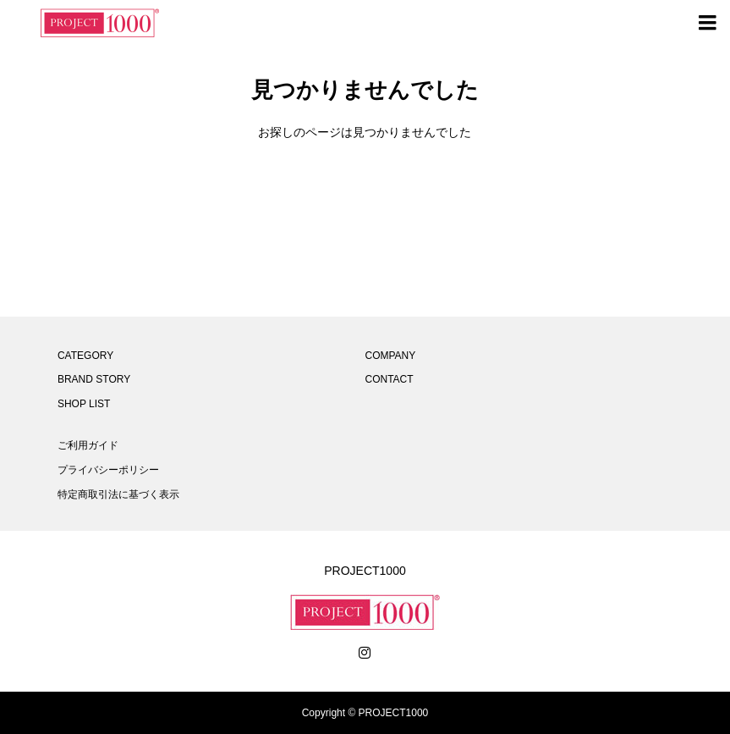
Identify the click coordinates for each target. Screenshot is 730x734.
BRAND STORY (94, 379)
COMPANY (390, 355)
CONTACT (389, 379)
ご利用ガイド (88, 445)
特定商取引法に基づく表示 (118, 494)
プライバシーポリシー (108, 470)
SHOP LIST (84, 404)
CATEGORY (85, 355)
